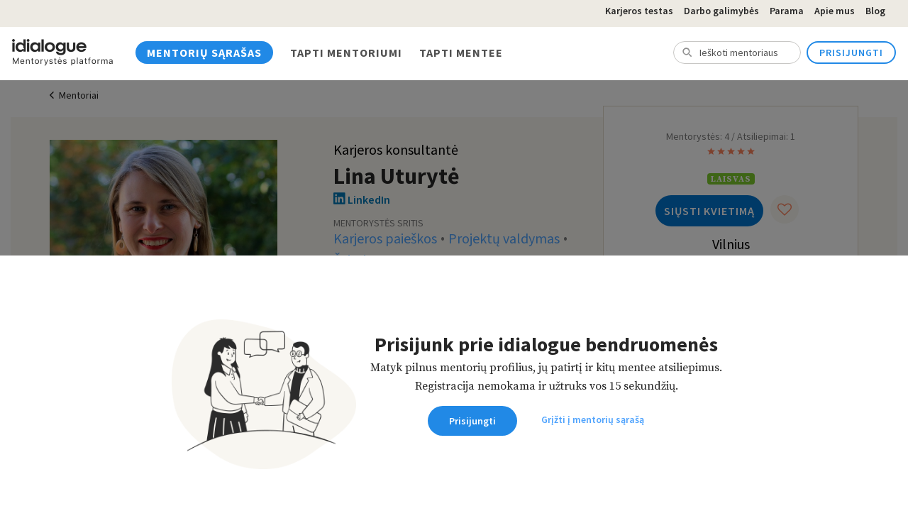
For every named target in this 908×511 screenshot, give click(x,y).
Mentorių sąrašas (204, 52)
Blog (875, 10)
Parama (787, 10)
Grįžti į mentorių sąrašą (592, 419)
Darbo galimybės (721, 10)
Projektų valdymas (504, 239)
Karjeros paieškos (385, 239)
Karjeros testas (639, 10)
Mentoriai (79, 96)
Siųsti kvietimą (709, 211)
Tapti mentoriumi (346, 52)
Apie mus (834, 10)
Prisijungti (851, 52)
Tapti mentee (461, 52)
